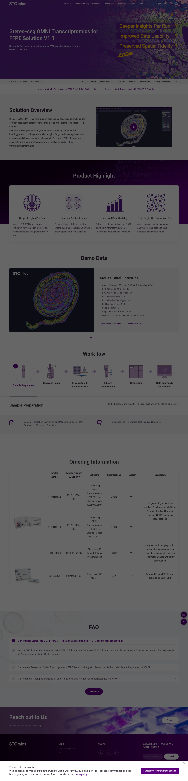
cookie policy (80, 774)
